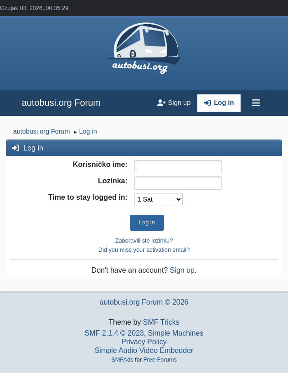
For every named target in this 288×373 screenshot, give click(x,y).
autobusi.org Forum (61, 103)
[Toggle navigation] (256, 103)
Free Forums (160, 359)
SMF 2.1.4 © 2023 (114, 333)
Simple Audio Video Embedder (144, 350)
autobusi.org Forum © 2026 (143, 302)
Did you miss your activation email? (144, 249)
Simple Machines (176, 333)
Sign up (182, 270)
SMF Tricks (161, 322)
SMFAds (122, 359)
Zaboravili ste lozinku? (144, 240)
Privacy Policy (144, 342)
